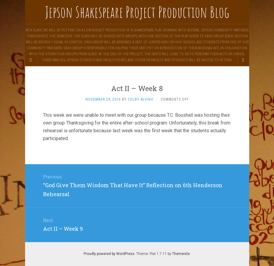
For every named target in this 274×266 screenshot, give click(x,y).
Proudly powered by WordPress (109, 254)
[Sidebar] (31, 60)
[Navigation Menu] (243, 60)
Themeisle (181, 254)
